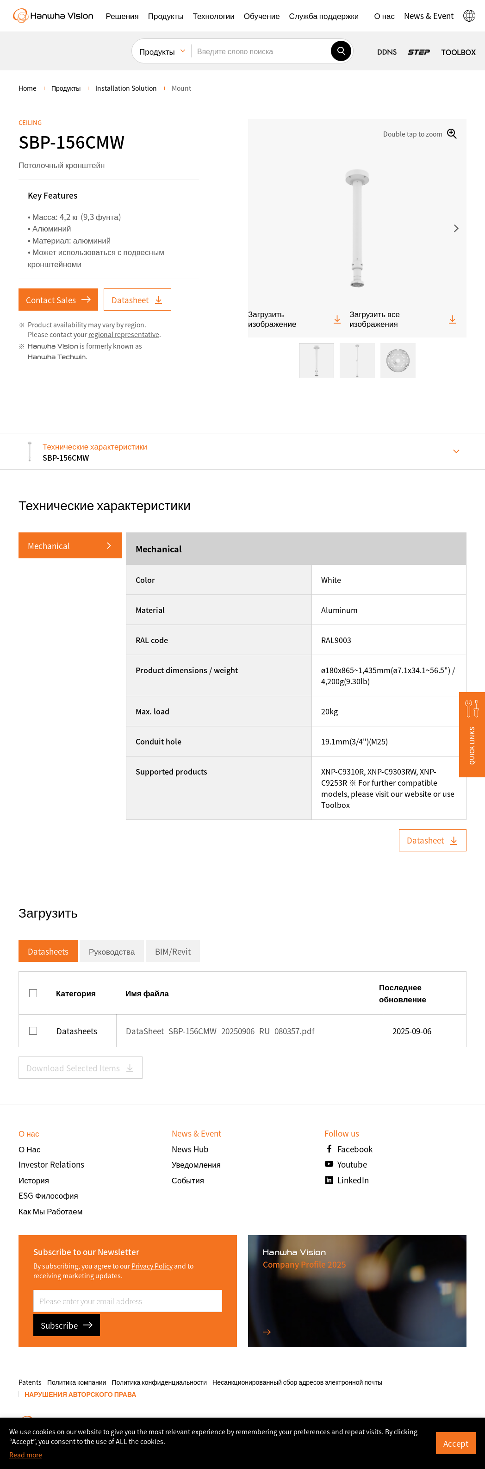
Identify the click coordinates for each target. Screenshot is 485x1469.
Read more (25, 1454)
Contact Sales (58, 300)
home (28, 88)
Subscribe (67, 1325)
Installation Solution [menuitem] (126, 88)
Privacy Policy (152, 1265)
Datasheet (137, 300)
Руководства (112, 951)
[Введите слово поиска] (261, 50)
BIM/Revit (173, 951)
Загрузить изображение (295, 318)
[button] (122, 15)
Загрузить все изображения (403, 318)
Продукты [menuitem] (157, 51)
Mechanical (49, 545)
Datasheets (48, 951)
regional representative (123, 334)
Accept (455, 1443)
